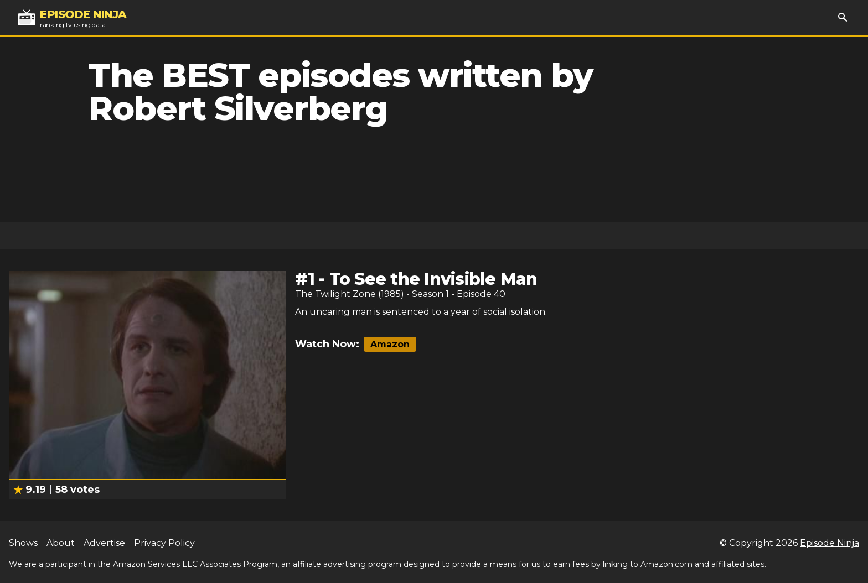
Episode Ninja (829, 543)
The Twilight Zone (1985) (349, 294)
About (60, 543)
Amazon (390, 344)
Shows (23, 543)
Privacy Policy (164, 543)
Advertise (104, 543)
